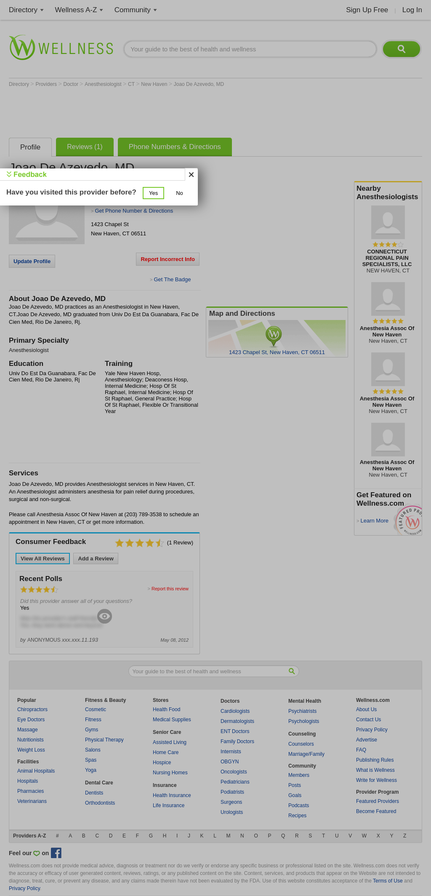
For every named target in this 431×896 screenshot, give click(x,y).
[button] (153, 193)
